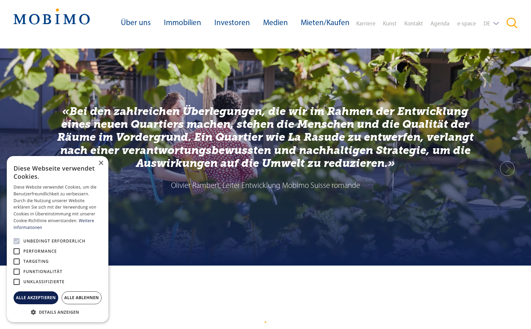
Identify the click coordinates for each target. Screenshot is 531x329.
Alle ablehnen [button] (81, 298)
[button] (58, 312)
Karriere (366, 24)
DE (487, 24)
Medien (275, 23)
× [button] (100, 163)
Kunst (390, 24)
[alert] (57, 239)
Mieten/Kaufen (325, 23)
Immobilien (182, 23)
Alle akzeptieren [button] (36, 298)
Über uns (136, 23)
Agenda (439, 24)
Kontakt (413, 24)
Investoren (232, 23)
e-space (466, 24)
